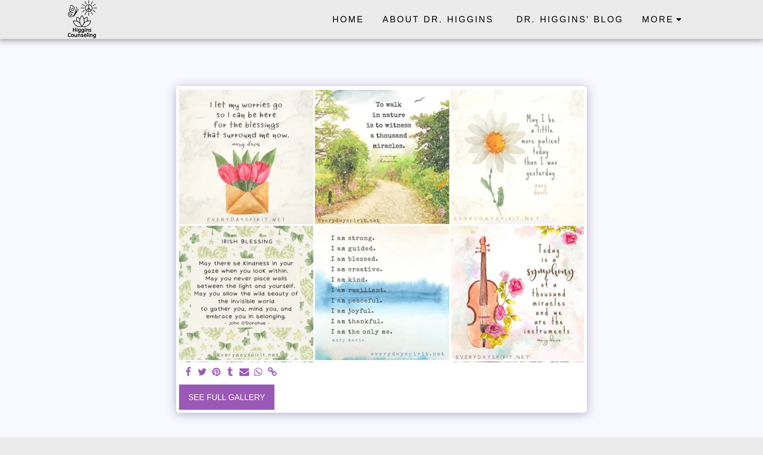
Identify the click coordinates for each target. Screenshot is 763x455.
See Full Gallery (226, 397)
